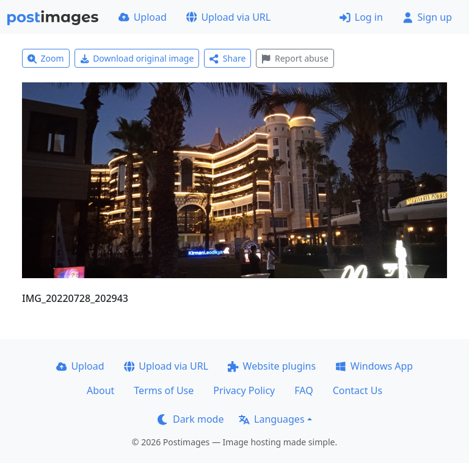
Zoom (45, 58)
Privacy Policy (244, 390)
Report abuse (294, 58)
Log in (361, 17)
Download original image (137, 58)
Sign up (427, 17)
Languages (271, 419)
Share (227, 58)
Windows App (374, 366)
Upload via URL (228, 17)
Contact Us (357, 390)
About (100, 390)
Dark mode (191, 419)
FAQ (303, 390)
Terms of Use (164, 390)
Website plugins (272, 366)
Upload (142, 17)
